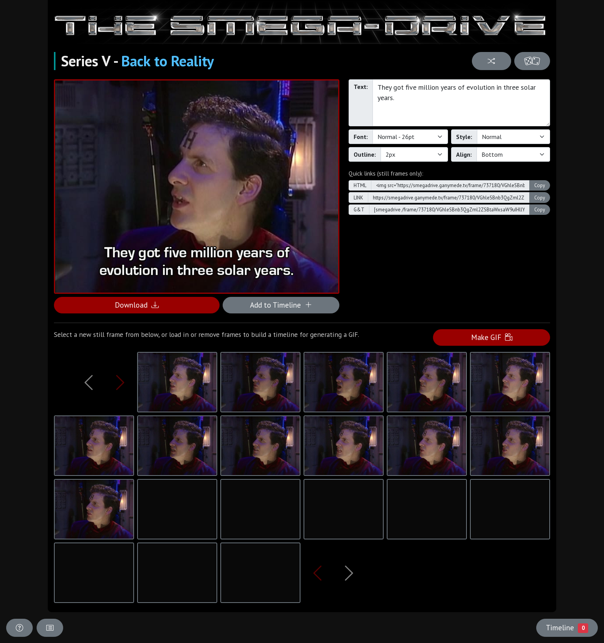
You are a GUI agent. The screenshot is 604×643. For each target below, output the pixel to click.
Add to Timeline (281, 305)
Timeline (567, 628)
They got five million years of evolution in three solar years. (461, 102)
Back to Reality (167, 60)
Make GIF (491, 337)
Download (137, 305)
